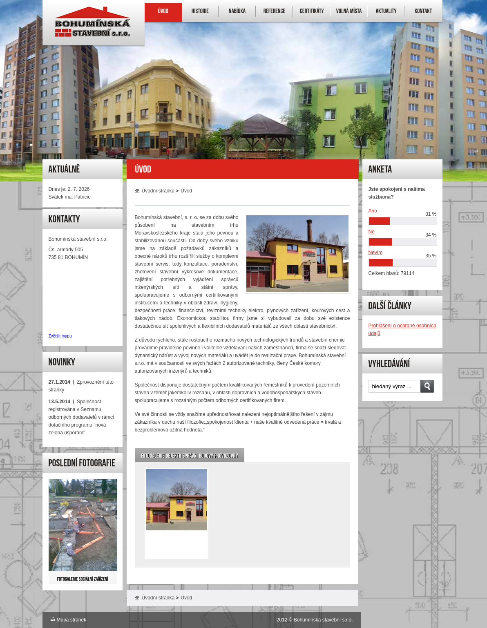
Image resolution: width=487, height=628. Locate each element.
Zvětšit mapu (60, 336)
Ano (373, 211)
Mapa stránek (72, 620)
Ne (372, 232)
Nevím (376, 252)
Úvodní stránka (155, 191)
